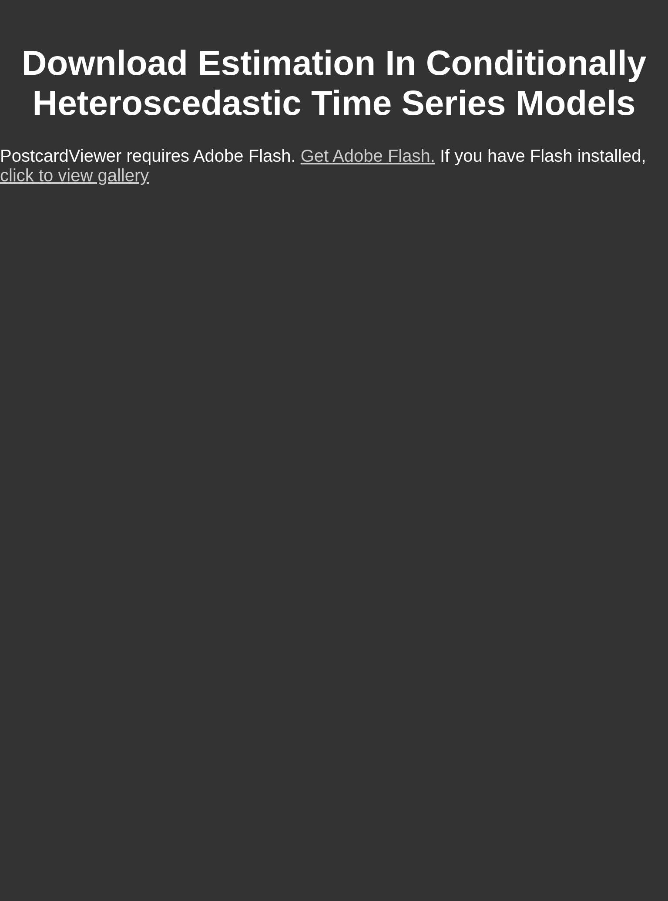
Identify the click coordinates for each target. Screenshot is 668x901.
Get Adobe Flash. (368, 155)
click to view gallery (74, 175)
